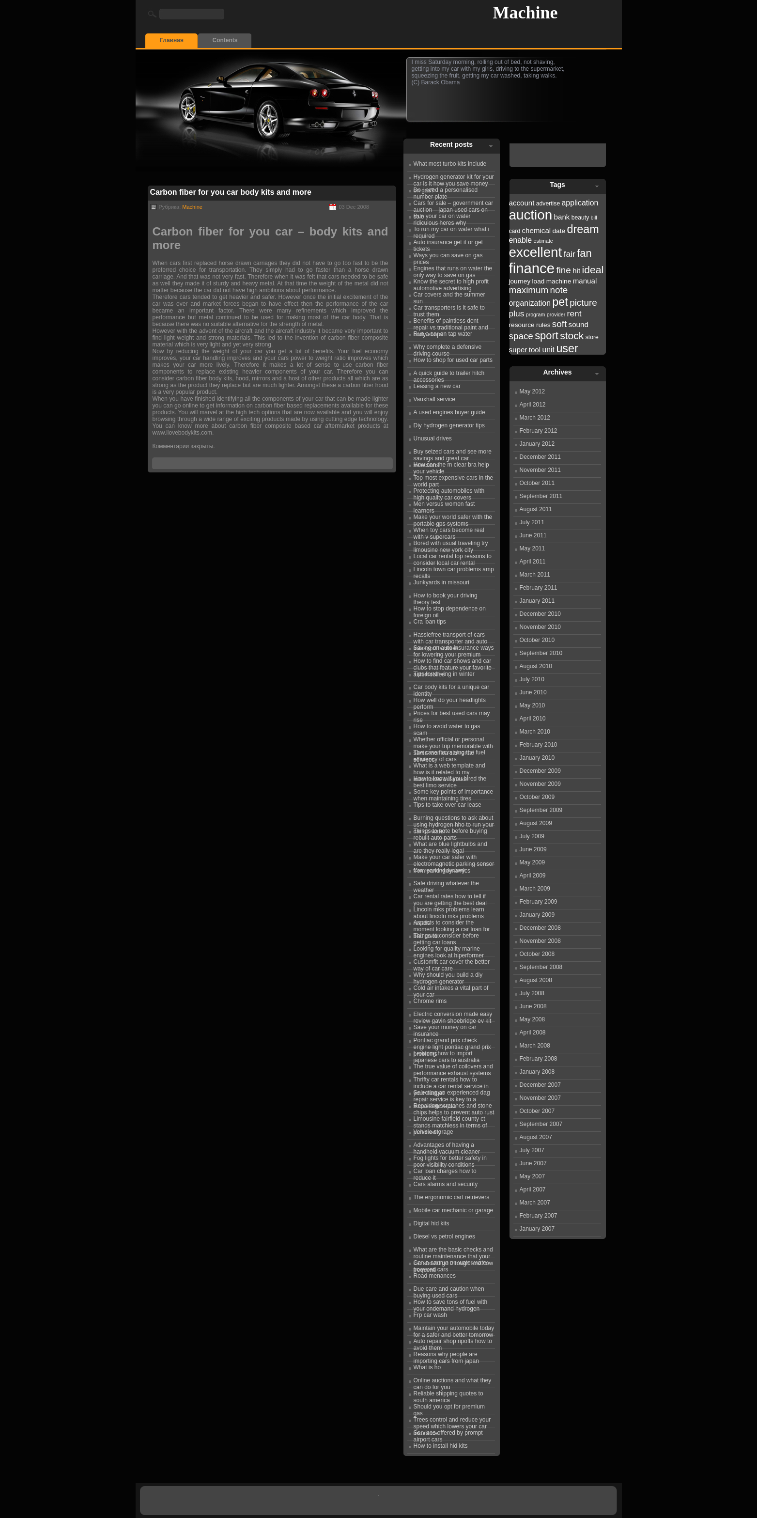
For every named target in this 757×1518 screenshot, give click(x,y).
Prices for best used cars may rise (452, 715)
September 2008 (541, 967)
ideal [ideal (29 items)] (593, 269)
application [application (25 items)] (580, 203)
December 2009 (540, 770)
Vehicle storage (433, 1131)
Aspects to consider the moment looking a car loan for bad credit (452, 924)
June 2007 (533, 1163)
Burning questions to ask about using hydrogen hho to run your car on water (454, 819)
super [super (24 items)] (518, 349)
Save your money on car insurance (445, 1029)
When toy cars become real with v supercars (449, 532)
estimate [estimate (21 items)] (543, 241)
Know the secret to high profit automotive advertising (451, 283)
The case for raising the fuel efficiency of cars (449, 754)
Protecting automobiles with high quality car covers (449, 492)
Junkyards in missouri (441, 582)
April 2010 (533, 718)
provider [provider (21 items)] (556, 314)
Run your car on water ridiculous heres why (442, 218)
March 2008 (535, 1045)
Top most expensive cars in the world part (454, 479)
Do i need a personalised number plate (446, 192)
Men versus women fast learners (444, 506)
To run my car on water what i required (452, 231)
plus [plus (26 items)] (517, 313)
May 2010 (532, 705)
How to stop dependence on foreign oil (450, 610)
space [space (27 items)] (521, 336)
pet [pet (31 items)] (560, 302)
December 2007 (540, 1084)
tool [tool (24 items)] (535, 349)
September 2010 (541, 653)
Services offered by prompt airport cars (448, 1434)
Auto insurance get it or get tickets (448, 244)
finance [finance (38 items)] (532, 268)
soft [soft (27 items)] (559, 324)
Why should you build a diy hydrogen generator (448, 976)
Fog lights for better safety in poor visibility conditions (450, 1160)
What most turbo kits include (450, 163)
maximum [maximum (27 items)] (529, 290)
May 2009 (532, 862)
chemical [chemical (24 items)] (536, 230)
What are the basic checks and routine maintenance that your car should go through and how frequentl (454, 1251)
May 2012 (532, 391)
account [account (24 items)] (522, 203)
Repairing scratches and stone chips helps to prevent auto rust (454, 1107)
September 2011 (541, 496)
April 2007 (533, 1189)
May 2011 (532, 548)
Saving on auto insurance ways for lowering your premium (454, 649)
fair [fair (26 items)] (569, 254)
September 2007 (541, 1124)
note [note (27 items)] (559, 290)
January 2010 (537, 757)
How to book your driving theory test (446, 597)
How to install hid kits (441, 1445)
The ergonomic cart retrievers (452, 1197)
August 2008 (536, 980)
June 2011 (533, 535)
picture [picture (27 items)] (583, 302)
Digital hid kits (431, 1223)
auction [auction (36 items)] (531, 214)
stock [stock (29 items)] (572, 335)
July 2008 (532, 993)
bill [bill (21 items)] (594, 217)
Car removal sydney (439, 870)
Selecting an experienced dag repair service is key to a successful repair (452, 1094)
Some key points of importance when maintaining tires (454, 793)
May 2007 (532, 1176)
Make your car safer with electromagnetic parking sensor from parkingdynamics (454, 859)
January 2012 (537, 443)
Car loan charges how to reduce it (445, 1173)
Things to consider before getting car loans (446, 937)
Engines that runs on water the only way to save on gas (453, 270)
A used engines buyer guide (449, 412)
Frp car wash (430, 1315)
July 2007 (532, 1150)
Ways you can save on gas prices (448, 257)
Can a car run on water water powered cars (451, 1264)
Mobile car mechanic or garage (454, 1210)
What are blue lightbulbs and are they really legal (450, 846)
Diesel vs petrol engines (444, 1236)
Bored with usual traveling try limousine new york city (451, 545)
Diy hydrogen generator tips (449, 425)
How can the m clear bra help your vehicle (451, 466)
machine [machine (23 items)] (559, 281)
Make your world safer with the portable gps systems (453, 519)
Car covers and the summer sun (449, 296)
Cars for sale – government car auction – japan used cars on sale (454, 205)
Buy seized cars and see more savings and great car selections (453, 453)
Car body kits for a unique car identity (452, 689)
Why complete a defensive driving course (448, 349)
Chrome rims (430, 1001)
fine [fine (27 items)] (563, 270)
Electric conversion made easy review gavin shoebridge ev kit (453, 1016)
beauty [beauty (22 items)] (580, 217)
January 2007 (537, 1228)
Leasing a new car (437, 386)
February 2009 (538, 901)
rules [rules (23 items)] (543, 325)
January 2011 (537, 600)
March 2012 (535, 417)
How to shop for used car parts (453, 360)
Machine (525, 12)
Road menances (435, 1275)
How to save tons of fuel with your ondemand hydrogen (451, 1304)
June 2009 (533, 849)
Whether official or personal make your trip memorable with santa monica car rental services (453, 741)
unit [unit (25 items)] (548, 349)
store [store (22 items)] (592, 337)
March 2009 (535, 888)
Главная (172, 40)
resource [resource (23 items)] (522, 325)
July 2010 (532, 679)
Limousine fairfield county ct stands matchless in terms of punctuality (450, 1120)
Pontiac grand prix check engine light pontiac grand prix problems (452, 1042)
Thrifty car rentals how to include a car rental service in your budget (451, 1081)
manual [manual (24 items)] (585, 281)
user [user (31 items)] (567, 348)
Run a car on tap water (443, 333)
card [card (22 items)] (515, 231)
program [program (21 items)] (535, 314)
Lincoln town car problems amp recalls (454, 571)
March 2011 (535, 574)
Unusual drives (433, 438)
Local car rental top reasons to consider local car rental (453, 558)
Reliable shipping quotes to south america (448, 1395)
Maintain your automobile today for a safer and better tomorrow (454, 1330)
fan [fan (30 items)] (584, 253)
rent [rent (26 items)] (574, 313)
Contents (225, 40)
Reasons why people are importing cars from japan (446, 1356)
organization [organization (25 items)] (530, 303)
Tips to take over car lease (447, 804)
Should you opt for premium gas (449, 1408)
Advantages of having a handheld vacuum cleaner (447, 1147)
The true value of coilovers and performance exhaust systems (453, 1068)
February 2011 (538, 587)
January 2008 (537, 1071)
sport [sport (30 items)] (546, 335)
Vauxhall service (434, 399)
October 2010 (537, 640)
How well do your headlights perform (450, 702)
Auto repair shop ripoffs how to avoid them (453, 1343)
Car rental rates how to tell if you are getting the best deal (450, 898)
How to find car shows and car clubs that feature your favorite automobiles (453, 662)
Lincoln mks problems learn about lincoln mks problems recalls (449, 911)
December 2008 (540, 927)
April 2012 (533, 404)
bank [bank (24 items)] (562, 217)
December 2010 (540, 613)
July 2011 (532, 522)
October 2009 (537, 797)
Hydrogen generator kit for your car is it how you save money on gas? (454, 178)
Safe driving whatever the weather (446, 885)
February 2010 (538, 744)
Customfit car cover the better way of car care (452, 963)
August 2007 (536, 1137)
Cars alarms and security (446, 1184)
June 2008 (533, 1006)
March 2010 (535, 731)
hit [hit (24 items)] (576, 270)
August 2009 (536, 823)
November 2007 (540, 1098)
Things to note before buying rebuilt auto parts (450, 833)
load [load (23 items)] (538, 281)
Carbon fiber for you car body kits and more (230, 192)
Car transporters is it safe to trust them (449, 309)
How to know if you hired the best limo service (450, 780)
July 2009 (532, 836)
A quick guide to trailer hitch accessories (449, 375)
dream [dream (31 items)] (583, 229)
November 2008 (540, 941)
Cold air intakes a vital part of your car (451, 990)
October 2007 (537, 1111)
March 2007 (535, 1202)
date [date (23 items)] (559, 231)
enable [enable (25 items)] (520, 240)
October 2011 (537, 483)
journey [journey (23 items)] (520, 281)
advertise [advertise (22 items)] (548, 203)
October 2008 (537, 954)
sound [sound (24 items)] (578, 324)
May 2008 (532, 1019)
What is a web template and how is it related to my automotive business (449, 767)
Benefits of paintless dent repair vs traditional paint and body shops (451, 322)
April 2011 (533, 561)
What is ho (427, 1367)
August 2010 (536, 666)
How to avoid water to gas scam (447, 728)
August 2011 (536, 509)
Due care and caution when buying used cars (449, 1290)
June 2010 (533, 692)
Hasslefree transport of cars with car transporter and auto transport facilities (451, 636)
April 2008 (533, 1032)
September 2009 (541, 810)
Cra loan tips (430, 621)
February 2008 (538, 1058)
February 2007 (538, 1215)
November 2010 (540, 627)
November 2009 (540, 784)
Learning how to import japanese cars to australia (447, 1055)
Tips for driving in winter (444, 674)
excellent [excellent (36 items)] (535, 252)
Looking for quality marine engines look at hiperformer (449, 950)
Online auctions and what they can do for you (453, 1382)
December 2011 (540, 457)
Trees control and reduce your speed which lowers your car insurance (452, 1421)
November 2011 (540, 470)
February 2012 (538, 430)
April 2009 (533, 875)
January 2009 (537, 914)
